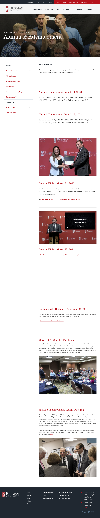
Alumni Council (11, 71)
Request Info (30, 2)
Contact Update (11, 112)
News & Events (79, 9)
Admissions (38, 9)
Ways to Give (10, 107)
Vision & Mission (64, 495)
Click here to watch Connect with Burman (52, 321)
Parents (50, 2)
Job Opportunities (64, 498)
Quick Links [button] (84, 2)
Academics (50, 9)
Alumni (64, 2)
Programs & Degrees (65, 492)
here (51, 434)
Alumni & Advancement (11, 32)
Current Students (73, 2)
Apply (43, 2)
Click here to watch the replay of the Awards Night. (60, 199)
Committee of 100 (12, 97)
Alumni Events (11, 76)
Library (45, 495)
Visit (38, 2)
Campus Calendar (48, 492)
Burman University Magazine (16, 92)
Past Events (10, 102)
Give (57, 2)
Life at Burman (63, 9)
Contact (29, 504)
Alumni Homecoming (13, 81)
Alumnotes (10, 86)
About (90, 9)
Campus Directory (48, 498)
